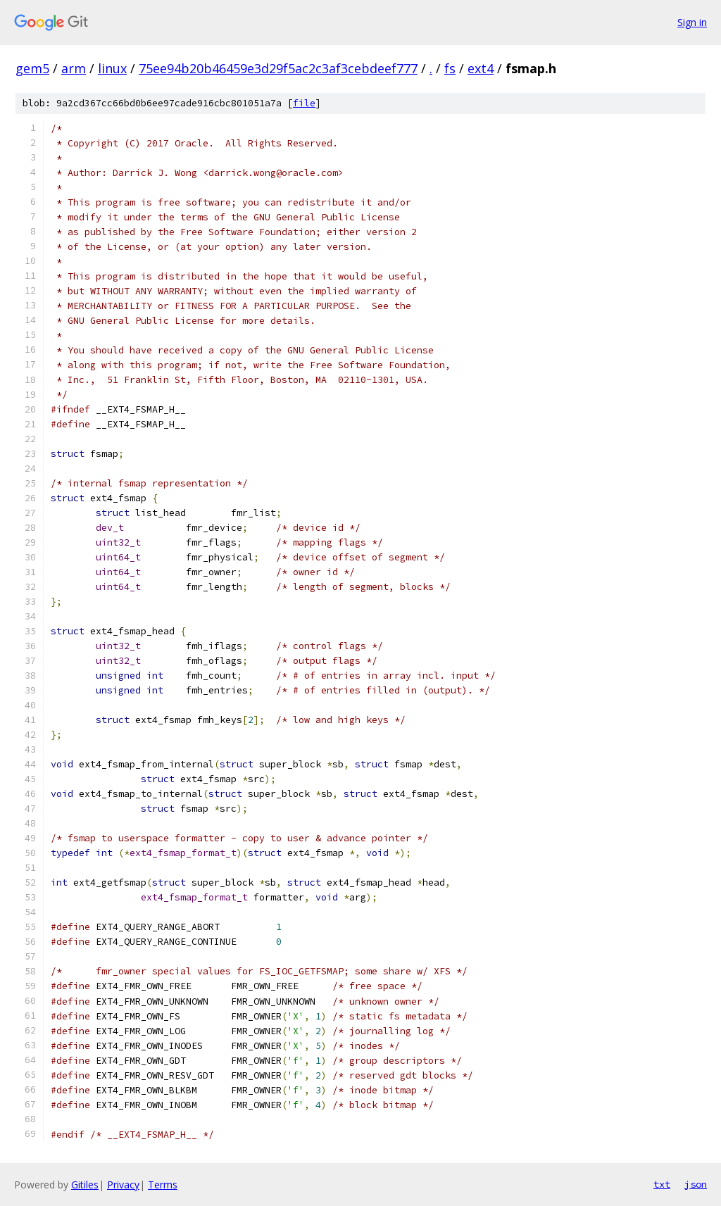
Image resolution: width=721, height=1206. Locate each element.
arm (73, 68)
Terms (162, 1184)
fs (450, 68)
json (695, 1184)
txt (661, 1184)
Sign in (692, 22)
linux (112, 68)
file (304, 103)
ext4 (481, 68)
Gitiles (85, 1184)
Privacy (123, 1184)
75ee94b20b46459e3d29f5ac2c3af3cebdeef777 (278, 68)
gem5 (32, 68)
